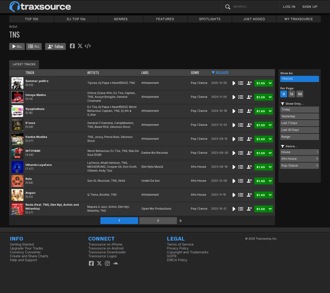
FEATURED (165, 19)
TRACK (29, 72)
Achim (112, 206)
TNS (132, 83)
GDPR (171, 256)
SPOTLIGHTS (209, 19)
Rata (28, 179)
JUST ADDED (254, 19)
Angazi (30, 192)
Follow (55, 46)
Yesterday (288, 116)
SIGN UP (309, 6)
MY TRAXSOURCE (298, 19)
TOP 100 (31, 19)
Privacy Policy (178, 248)
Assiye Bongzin (105, 97)
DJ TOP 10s (76, 19)
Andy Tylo (105, 170)
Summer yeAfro (36, 81)
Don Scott (129, 166)
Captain (129, 93)
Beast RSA (102, 127)
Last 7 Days (289, 123)
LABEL (145, 72)
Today (285, 109)
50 (291, 94)
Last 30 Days (290, 129)
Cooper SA (114, 166)
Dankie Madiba (36, 137)
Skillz (121, 180)
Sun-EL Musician (98, 180)
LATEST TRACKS (24, 64)
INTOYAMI (32, 151)
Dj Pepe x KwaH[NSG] (113, 83)
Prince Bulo (111, 137)
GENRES (121, 19)
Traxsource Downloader (107, 252)
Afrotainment (150, 83)
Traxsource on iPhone (105, 244)
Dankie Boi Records (154, 152)
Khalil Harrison (110, 162)
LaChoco (93, 162)
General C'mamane (100, 123)
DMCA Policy (177, 260)
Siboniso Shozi (120, 127)
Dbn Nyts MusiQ (152, 166)
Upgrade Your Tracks (26, 248)
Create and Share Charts (29, 256)
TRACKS (287, 78)
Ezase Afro (104, 93)
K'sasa (30, 123)
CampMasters (123, 123)
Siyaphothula (34, 109)
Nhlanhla (93, 210)
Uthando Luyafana (38, 165)
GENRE (195, 72)
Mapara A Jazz (97, 206)
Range (285, 136)
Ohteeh (92, 170)
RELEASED (222, 72)
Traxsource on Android (106, 248)
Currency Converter (25, 252)
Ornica (91, 93)
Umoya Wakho (35, 95)
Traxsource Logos (102, 256)
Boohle (104, 194)
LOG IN (289, 6)
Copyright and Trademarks (188, 252)
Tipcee (92, 83)
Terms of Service (180, 244)
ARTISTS (93, 72)
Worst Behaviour (98, 151)
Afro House (198, 166)
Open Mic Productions (156, 208)
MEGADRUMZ (96, 166)
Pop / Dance (199, 83)
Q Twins (92, 194)
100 (300, 94)
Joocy (99, 137)
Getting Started (22, 244)
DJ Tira (118, 93)
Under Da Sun (150, 180)
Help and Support (23, 260)
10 (283, 94)
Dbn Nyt (123, 206)
